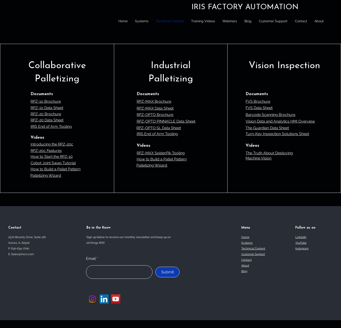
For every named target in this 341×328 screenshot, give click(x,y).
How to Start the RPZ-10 (52, 156)
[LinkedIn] (104, 299)
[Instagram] (92, 299)
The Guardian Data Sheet (267, 128)
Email (91, 259)
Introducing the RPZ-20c (52, 144)
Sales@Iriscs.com (22, 254)
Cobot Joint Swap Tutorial (53, 163)
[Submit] (167, 272)
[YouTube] (115, 299)
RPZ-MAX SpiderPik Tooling (161, 153)
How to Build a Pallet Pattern (56, 169)
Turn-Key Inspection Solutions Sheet (277, 134)
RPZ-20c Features (46, 150)
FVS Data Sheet (259, 108)
